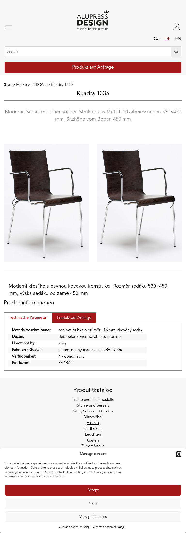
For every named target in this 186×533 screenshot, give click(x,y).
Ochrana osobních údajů (75, 527)
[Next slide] (172, 203)
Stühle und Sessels (93, 406)
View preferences (93, 517)
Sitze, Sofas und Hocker (93, 411)
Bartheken (93, 429)
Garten (93, 440)
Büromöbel (93, 417)
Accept (93, 490)
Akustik (93, 423)
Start (8, 85)
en (178, 39)
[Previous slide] (13, 203)
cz (157, 39)
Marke (21, 85)
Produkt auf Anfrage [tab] (74, 318)
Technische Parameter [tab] (28, 318)
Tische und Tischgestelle (93, 400)
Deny (93, 503)
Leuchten (93, 435)
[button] (178, 454)
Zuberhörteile (93, 446)
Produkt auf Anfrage (93, 67)
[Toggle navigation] (21, 27)
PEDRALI (38, 85)
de (167, 39)
